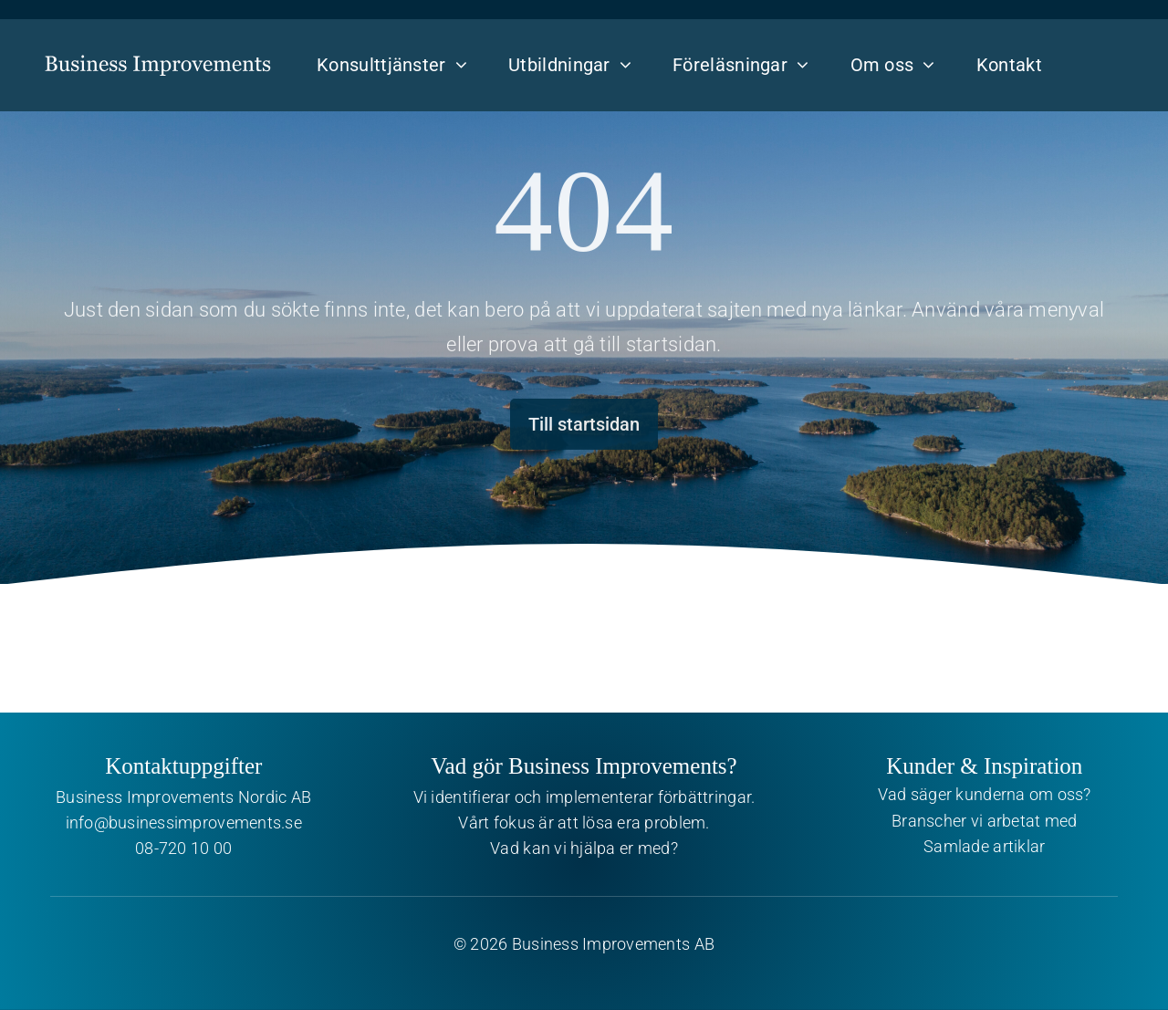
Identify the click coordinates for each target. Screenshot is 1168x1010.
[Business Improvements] (158, 50)
